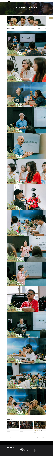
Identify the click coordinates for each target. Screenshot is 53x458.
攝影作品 (26, 9)
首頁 (23, 9)
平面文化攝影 (28, 9)
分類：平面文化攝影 (40, 430)
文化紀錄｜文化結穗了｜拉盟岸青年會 (12, 437)
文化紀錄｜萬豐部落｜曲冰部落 (41, 437)
